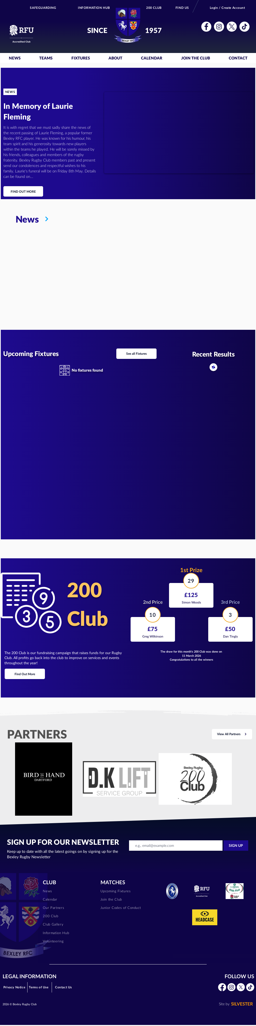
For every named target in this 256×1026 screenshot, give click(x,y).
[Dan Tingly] (230, 636)
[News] (135, 219)
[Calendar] (68, 899)
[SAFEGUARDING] (43, 7)
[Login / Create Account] (227, 7)
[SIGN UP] (236, 845)
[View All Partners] (232, 734)
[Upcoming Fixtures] (126, 891)
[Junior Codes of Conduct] (126, 907)
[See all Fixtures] (136, 353)
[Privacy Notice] (15, 987)
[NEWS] (10, 92)
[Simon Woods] (191, 602)
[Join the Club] (126, 899)
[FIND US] (182, 7)
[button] (206, 27)
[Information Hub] (68, 933)
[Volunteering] (68, 941)
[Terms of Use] (39, 987)
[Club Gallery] (68, 924)
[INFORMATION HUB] (94, 7)
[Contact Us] (64, 987)
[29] (191, 580)
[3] (230, 614)
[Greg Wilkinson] (153, 636)
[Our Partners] (68, 907)
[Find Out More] (25, 674)
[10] (152, 614)
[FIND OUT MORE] (23, 191)
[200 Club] (68, 916)
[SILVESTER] (235, 1004)
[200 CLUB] (154, 7)
